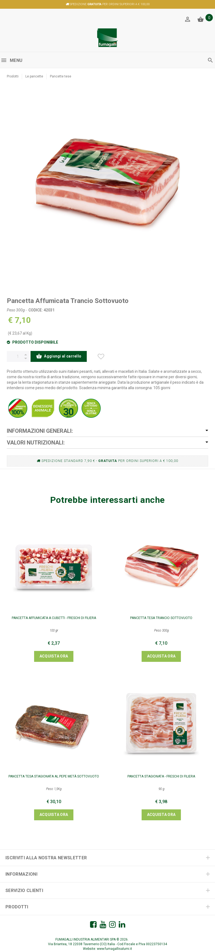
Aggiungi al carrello (58, 356)
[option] (107, 185)
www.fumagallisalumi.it (114, 949)
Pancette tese (60, 76)
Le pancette (34, 76)
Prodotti (13, 76)
